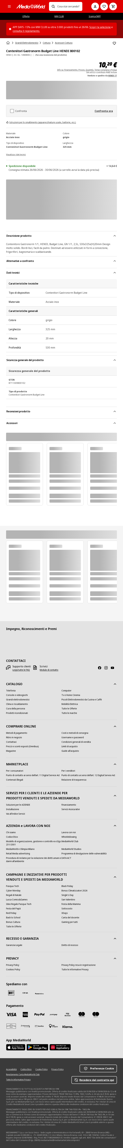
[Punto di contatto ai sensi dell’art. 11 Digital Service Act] (33, 775)
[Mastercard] (82, 1014)
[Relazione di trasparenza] (74, 779)
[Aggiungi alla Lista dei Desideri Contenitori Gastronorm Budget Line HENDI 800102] (114, 43)
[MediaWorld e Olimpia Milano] (20, 849)
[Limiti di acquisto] (70, 746)
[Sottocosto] (67, 908)
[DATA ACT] (66, 858)
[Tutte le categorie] (9, 6)
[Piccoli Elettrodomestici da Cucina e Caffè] (82, 699)
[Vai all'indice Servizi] (15, 813)
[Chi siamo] (11, 832)
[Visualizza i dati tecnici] (16, 154)
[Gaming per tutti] (70, 922)
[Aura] (11, 1026)
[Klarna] (67, 1026)
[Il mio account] (95, 6)
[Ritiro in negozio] (14, 737)
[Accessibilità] (11, 1069)
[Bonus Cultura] (13, 922)
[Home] (8, 43)
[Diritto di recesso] (70, 945)
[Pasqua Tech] (12, 886)
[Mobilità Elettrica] (70, 704)
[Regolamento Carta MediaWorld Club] (23, 1074)
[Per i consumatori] (14, 770)
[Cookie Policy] (41, 1069)
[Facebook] (101, 668)
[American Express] (25, 1014)
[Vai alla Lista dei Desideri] (104, 6)
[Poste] (39, 993)
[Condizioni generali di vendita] (76, 742)
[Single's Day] (68, 895)
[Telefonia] (11, 690)
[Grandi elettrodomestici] (17, 699)
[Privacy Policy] (12, 965)
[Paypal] (39, 1014)
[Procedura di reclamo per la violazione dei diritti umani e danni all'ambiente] (34, 859)
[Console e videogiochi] (17, 695)
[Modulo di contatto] (49, 670)
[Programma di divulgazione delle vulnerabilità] (84, 853)
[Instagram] (107, 668)
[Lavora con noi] (69, 832)
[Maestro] (96, 1014)
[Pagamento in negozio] (53, 1026)
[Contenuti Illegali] (14, 779)
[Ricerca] (53, 6)
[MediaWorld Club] (70, 841)
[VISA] (11, 1014)
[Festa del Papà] (13, 908)
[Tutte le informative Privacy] (75, 969)
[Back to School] (13, 917)
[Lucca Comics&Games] (17, 899)
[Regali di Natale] (13, 895)
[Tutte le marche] (69, 713)
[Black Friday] (67, 886)
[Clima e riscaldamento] (17, 704)
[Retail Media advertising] (18, 853)
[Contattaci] (11, 742)
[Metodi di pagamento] (16, 733)
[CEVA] (25, 992)
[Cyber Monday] (13, 890)
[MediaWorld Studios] (71, 849)
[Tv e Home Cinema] (71, 695)
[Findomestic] (25, 1026)
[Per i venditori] (68, 770)
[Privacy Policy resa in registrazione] (79, 965)
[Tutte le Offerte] (69, 708)
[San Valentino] (68, 899)
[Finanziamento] (69, 804)
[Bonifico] (39, 1026)
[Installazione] (12, 809)
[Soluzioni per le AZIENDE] (18, 804)
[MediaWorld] (30, 6)
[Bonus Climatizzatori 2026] (74, 890)
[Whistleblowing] (69, 836)
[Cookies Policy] (13, 969)
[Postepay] (53, 1014)
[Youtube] (114, 668)
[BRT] (11, 992)
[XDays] (65, 913)
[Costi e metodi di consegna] (75, 733)
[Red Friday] (11, 913)
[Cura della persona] (15, 708)
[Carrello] (113, 6)
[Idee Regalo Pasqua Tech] (18, 904)
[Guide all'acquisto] (70, 751)
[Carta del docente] (70, 917)
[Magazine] (11, 751)
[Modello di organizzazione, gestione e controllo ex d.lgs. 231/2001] (34, 843)
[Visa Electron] (67, 1014)
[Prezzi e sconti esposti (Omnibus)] (22, 746)
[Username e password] (73, 737)
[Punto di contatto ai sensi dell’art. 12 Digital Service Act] (88, 775)
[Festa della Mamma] (71, 904)
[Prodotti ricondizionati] (17, 713)
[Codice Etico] (12, 836)
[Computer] (66, 690)
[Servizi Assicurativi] (71, 809)
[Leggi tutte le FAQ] (21, 670)
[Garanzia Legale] (14, 945)
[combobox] (68, 6)
